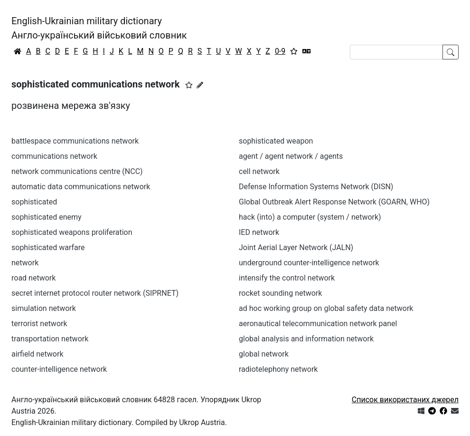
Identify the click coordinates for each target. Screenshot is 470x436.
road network (33, 277)
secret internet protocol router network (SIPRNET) (95, 293)
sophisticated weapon (276, 140)
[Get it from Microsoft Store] (421, 411)
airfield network (37, 353)
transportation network (49, 338)
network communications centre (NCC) (76, 171)
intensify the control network (287, 277)
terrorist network (39, 323)
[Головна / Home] (17, 51)
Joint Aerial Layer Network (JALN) (296, 247)
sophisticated (34, 201)
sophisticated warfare (48, 247)
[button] (189, 85)
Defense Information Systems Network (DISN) (316, 186)
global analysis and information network (306, 338)
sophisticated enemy (46, 217)
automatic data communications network (80, 186)
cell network (259, 171)
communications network (54, 156)
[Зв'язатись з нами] (455, 411)
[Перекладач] (306, 51)
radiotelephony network (278, 369)
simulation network (43, 308)
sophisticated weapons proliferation (71, 232)
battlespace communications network (75, 140)
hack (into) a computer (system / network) (310, 217)
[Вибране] (294, 51)
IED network (259, 232)
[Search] (396, 52)
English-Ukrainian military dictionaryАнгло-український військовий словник (99, 28)
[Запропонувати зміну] (200, 85)
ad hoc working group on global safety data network (326, 308)
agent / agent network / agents (291, 156)
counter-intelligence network (59, 369)
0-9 (280, 51)
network (24, 262)
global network (264, 353)
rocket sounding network (280, 293)
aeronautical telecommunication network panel (318, 323)
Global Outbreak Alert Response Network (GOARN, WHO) (334, 201)
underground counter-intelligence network (309, 262)
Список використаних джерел (405, 399)
